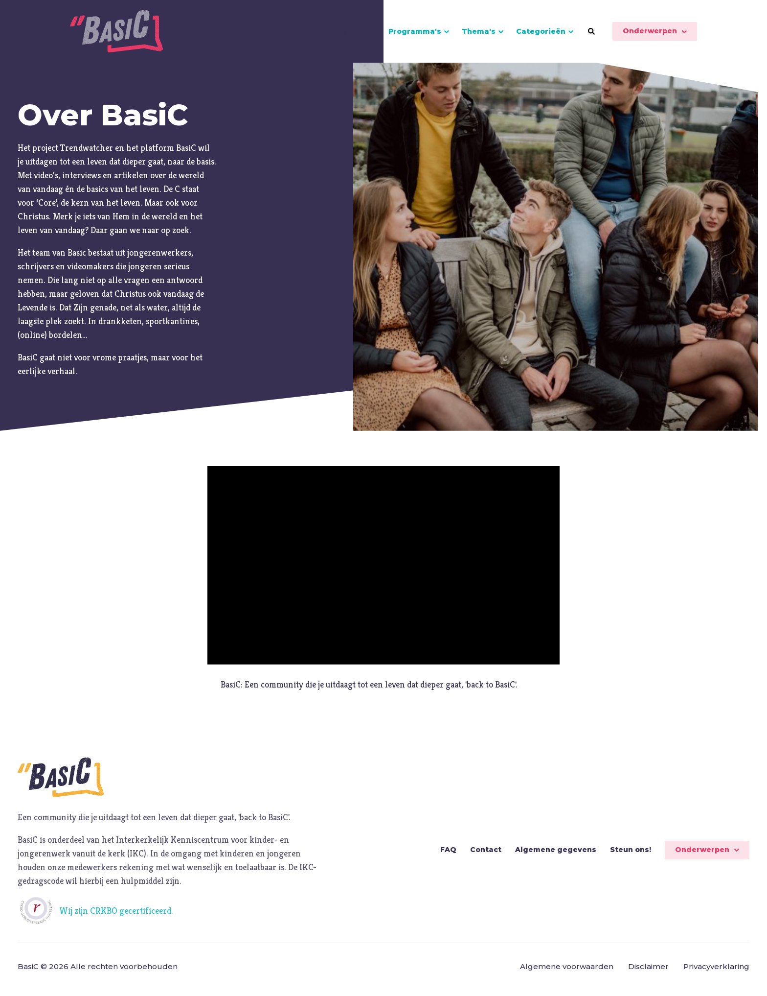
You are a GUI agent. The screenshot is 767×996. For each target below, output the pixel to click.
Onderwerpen (650, 34)
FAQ (448, 856)
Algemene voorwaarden (566, 972)
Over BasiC (353, 34)
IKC (137, 859)
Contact (485, 856)
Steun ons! (630, 856)
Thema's (479, 34)
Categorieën (540, 34)
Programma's (414, 34)
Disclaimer (648, 972)
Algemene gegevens (555, 856)
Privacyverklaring (716, 972)
